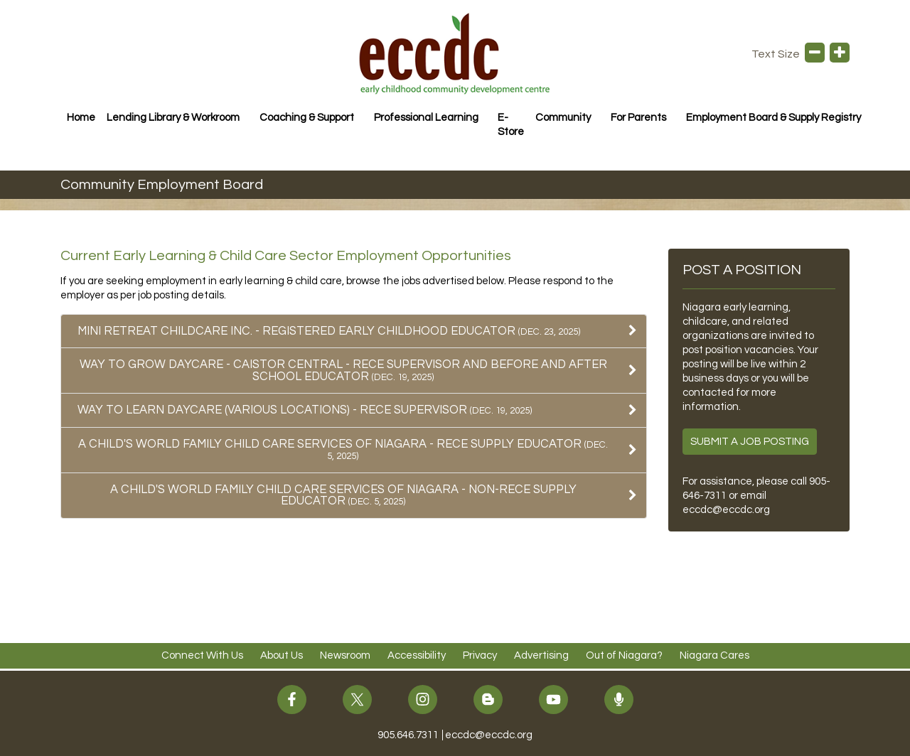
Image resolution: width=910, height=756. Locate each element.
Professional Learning (426, 117)
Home (81, 117)
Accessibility (416, 655)
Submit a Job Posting (749, 441)
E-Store (511, 124)
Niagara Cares (714, 655)
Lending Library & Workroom (173, 117)
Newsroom (345, 655)
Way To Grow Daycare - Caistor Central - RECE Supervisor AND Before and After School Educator (343, 370)
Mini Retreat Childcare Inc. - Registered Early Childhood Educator (329, 331)
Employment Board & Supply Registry (773, 117)
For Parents (638, 117)
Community (563, 117)
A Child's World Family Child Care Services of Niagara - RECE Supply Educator (343, 450)
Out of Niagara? (624, 655)
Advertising (541, 655)
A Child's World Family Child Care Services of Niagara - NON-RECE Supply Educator (343, 495)
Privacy (480, 655)
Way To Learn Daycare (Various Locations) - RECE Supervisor (304, 410)
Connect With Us (202, 655)
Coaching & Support (306, 117)
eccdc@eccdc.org (726, 509)
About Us (281, 655)
